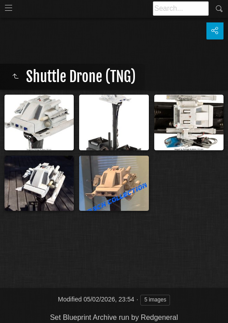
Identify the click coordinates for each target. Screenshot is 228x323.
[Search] (181, 8)
